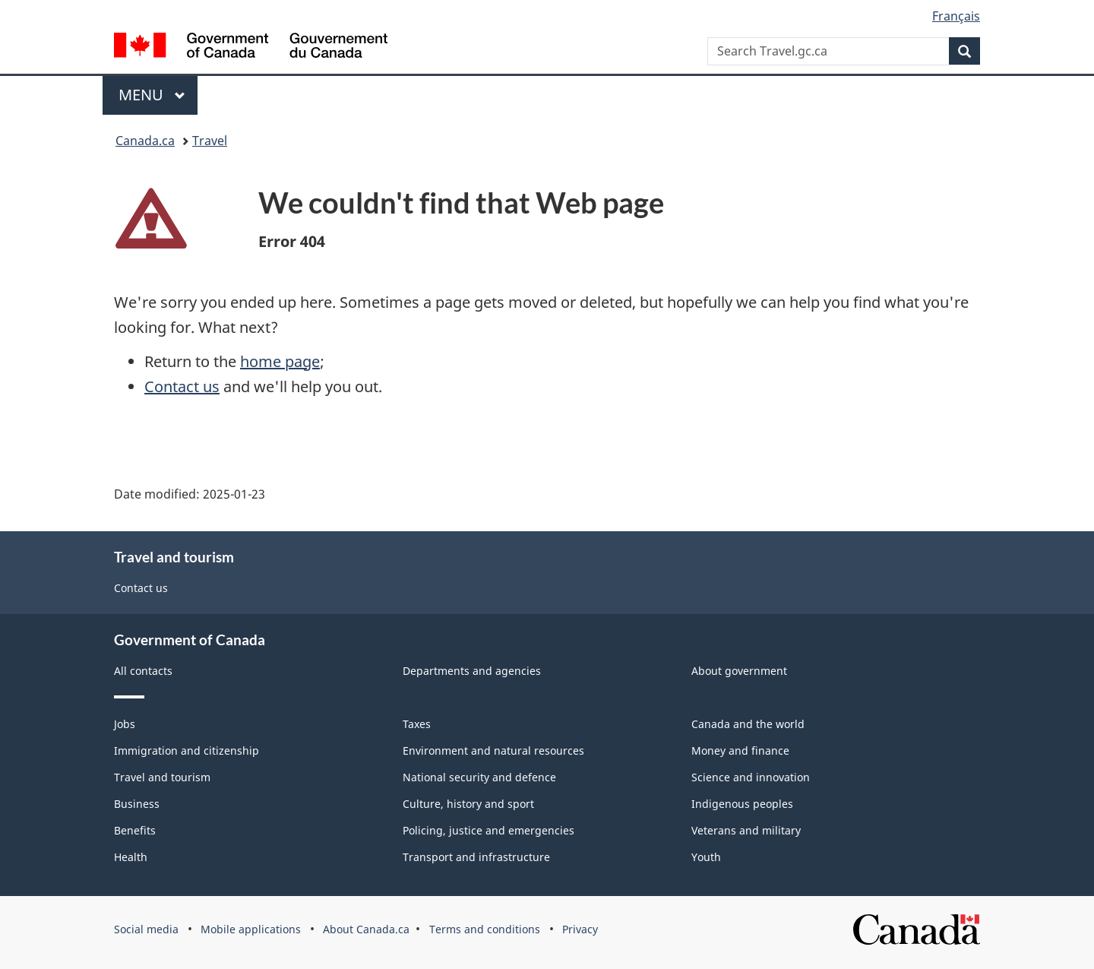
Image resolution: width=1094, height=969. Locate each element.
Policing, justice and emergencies (488, 830)
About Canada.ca (366, 929)
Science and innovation (750, 777)
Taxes (417, 724)
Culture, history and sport (468, 803)
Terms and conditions (484, 929)
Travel (209, 140)
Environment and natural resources (493, 750)
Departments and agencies (472, 670)
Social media (146, 929)
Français (956, 16)
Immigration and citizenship (186, 750)
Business (137, 803)
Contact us (182, 386)
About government (739, 670)
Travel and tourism (162, 777)
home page (280, 361)
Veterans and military (746, 830)
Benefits (135, 830)
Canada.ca (145, 140)
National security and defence (479, 777)
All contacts (143, 670)
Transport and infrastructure (476, 857)
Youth (706, 857)
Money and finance (740, 750)
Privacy (580, 929)
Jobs (124, 724)
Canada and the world (748, 724)
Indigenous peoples (742, 803)
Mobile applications (251, 929)
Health (130, 857)
